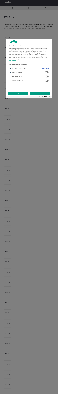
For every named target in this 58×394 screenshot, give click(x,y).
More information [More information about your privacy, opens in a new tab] (13, 60)
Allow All (40, 93)
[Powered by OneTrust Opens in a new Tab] (45, 97)
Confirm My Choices (18, 93)
